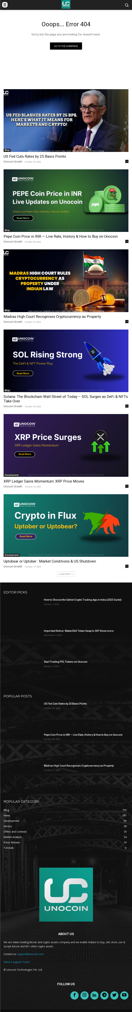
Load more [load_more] (66, 573)
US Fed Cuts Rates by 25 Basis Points (35, 156)
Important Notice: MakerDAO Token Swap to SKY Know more (79, 630)
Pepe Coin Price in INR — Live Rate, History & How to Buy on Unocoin (61, 236)
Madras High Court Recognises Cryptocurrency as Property (52, 316)
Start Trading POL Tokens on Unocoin (65, 661)
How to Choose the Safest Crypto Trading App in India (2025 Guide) (83, 599)
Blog (7, 150)
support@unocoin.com (30, 954)
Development (11, 475)
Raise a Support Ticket (17, 962)
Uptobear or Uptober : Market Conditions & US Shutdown (50, 561)
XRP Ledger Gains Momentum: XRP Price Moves (44, 481)
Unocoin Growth (13, 161)
